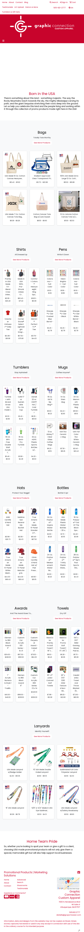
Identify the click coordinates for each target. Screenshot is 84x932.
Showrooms (22, 885)
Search (54, 2)
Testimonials (7, 7)
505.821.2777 (74, 912)
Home (4, 2)
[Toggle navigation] (3, 40)
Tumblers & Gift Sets (11, 12)
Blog (26, 2)
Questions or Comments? (15, 893)
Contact (19, 2)
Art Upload (19, 7)
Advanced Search (21, 881)
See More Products (42, 142)
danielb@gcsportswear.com (68, 915)
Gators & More (31, 7)
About (11, 2)
